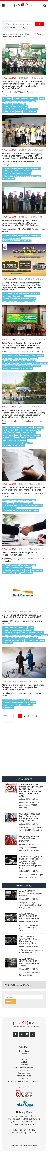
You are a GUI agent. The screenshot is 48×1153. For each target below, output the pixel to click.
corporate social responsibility (13, 445)
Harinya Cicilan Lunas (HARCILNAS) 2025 (17, 241)
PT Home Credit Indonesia (30, 435)
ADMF (33, 101)
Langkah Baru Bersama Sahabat (14, 109)
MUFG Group (7, 98)
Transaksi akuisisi (9, 508)
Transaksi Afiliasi (26, 705)
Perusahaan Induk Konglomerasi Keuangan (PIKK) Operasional (25, 635)
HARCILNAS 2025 (8, 178)
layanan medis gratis (28, 361)
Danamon (11, 430)
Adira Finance (32, 109)
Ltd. (4, 430)
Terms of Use (24, 1073)
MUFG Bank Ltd (36, 570)
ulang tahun (7, 104)
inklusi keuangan (19, 104)
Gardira (19, 111)
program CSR (28, 443)
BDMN (41, 98)
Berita (24, 1059)
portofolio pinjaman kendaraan (31, 505)
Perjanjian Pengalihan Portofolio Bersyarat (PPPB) (20, 510)
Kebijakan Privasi (24, 1075)
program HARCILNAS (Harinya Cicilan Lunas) (18, 301)
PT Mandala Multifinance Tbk (13, 570)
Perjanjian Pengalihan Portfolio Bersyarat (17, 503)
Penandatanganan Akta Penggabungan (17, 567)
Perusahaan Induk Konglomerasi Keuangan (18, 630)
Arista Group (18, 296)
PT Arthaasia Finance (10, 505)
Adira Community (30, 111)
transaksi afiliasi (8, 573)
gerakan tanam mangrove (12, 443)
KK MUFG (6, 638)
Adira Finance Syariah (10, 355)
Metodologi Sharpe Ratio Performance (24, 1081)
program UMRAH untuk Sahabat (20, 171)
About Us (24, 1078)
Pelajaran (24, 1064)
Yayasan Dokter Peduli (11, 361)
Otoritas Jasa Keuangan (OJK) (32, 632)
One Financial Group (28, 438)
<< (11, 716)
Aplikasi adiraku (8, 111)
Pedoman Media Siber (24, 1067)
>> (4, 720)
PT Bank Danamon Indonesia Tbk (25, 98)
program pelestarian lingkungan (14, 440)
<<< (5, 716)
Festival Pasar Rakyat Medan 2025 (15, 106)
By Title (24, 27)
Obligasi (24, 1056)
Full (6, 27)
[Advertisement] (24, 750)
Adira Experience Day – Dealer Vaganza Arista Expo (21, 293)
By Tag (14, 27)
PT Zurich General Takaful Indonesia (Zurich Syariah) (22, 176)
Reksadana (24, 1051)
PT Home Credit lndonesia (35, 640)
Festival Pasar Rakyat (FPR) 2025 (31, 355)
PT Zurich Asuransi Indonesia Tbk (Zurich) (18, 427)
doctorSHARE (7, 358)
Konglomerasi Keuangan (11, 632)
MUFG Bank (39, 427)
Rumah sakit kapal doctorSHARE (25, 358)
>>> (10, 720)
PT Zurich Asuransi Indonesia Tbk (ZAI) (16, 173)
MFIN (27, 570)
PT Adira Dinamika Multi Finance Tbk (16, 101)
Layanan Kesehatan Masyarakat (20, 368)
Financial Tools (24, 1070)
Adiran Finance (8, 435)
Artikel (24, 1062)
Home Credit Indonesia (11, 438)
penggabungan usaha (24, 573)
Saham (24, 1053)
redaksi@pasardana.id (26, 1132)
